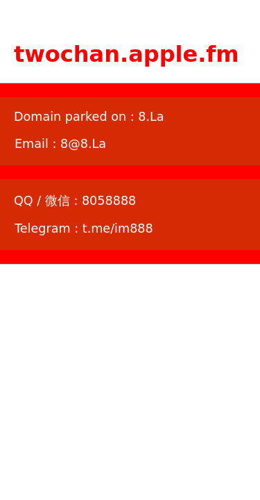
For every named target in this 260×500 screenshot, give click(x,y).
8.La (151, 117)
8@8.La (83, 144)
